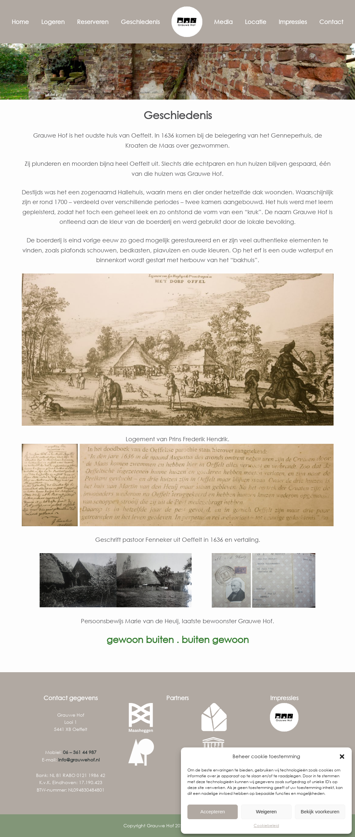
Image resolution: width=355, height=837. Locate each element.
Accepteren (212, 811)
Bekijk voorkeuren (320, 811)
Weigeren (266, 811)
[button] (342, 756)
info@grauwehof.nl (79, 759)
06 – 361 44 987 (79, 752)
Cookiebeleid (266, 825)
